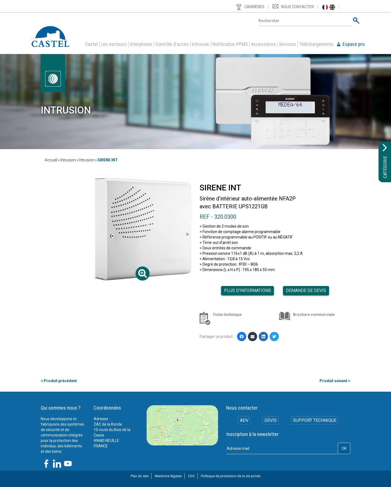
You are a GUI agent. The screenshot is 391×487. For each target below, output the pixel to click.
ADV (243, 420)
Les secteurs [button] (114, 44)
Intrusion (200, 44)
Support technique (315, 420)
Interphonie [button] (141, 44)
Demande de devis (306, 290)
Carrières (254, 7)
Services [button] (287, 44)
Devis (270, 420)
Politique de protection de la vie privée (230, 476)
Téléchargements (316, 44)
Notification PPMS (230, 44)
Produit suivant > (335, 381)
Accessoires (263, 44)
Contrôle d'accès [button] (172, 44)
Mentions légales (168, 476)
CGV (191, 476)
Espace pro (354, 44)
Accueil (51, 160)
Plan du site (140, 476)
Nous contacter (297, 7)
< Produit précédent (59, 381)
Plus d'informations (247, 290)
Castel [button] (91, 44)
